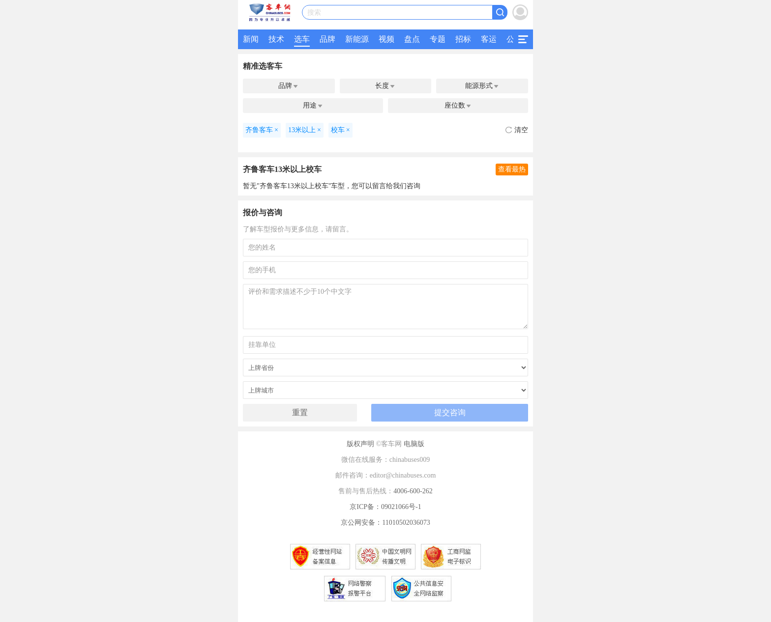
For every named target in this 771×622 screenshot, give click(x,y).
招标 (463, 39)
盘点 (412, 39)
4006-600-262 (412, 491)
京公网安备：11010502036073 (385, 522)
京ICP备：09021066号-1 (385, 506)
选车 (302, 39)
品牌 (327, 39)
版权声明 (360, 444)
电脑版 (414, 444)
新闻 (251, 39)
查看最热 (512, 169)
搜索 (314, 12)
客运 (489, 39)
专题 (437, 39)
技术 (276, 39)
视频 (386, 39)
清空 (516, 130)
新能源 (357, 39)
